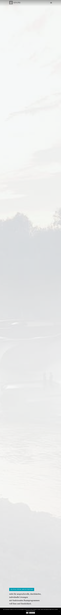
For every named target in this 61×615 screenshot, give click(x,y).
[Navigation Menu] (51, 2)
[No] (59, 611)
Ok (27, 612)
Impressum (32, 612)
